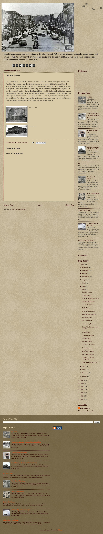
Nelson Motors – (87, 295)
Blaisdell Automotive (88, 345)
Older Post (69, 205)
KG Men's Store (83, 164)
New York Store (86, 317)
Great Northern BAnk (88, 311)
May (83, 289)
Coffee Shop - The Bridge (86, 240)
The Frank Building (88, 354)
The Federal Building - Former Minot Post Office (93, 115)
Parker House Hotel (88, 335)
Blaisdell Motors (87, 292)
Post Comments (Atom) (19, 209)
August (84, 280)
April (84, 366)
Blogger (60, 530)
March (84, 370)
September (85, 276)
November (85, 270)
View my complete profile (86, 411)
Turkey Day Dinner (84, 210)
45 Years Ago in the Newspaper (92, 224)
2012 (82, 396)
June (83, 286)
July (83, 283)
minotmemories (85, 408)
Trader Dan (85, 308)
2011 (82, 399)
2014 (82, 389)
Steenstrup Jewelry (87, 348)
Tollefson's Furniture (88, 351)
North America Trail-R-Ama (90, 298)
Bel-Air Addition (87, 320)
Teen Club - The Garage (18, 481)
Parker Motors (86, 338)
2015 (82, 386)
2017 (82, 380)
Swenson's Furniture (88, 305)
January (84, 376)
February (85, 373)
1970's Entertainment (93, 193)
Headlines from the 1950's (90, 362)
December (85, 267)
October (84, 273)
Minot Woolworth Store (89, 314)
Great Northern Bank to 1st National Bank (93, 148)
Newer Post (8, 205)
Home (39, 205)
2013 (82, 393)
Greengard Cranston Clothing (88, 358)
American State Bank (88, 301)
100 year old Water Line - (19, 452)
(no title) (89, 97)
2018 (82, 264)
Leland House (86, 332)
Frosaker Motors (87, 341)
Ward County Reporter (89, 324)
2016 (82, 383)
